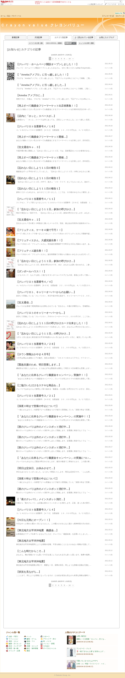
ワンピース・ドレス (83, 648)
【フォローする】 (108, 16)
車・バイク (46, 641)
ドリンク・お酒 (13, 651)
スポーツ (45, 636)
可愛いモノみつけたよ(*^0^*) (87, 661)
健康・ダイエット (14, 644)
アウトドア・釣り (48, 639)
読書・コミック (31, 646)
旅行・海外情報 (31, 648)
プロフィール (16, 16)
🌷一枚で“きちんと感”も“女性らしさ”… (90, 651)
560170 (118, 13)
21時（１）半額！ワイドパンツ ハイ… (91, 664)
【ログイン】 (120, 16)
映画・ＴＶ (29, 641)
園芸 (27, 651)
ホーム (3, 16)
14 (69, 59)
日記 (8, 16)
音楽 (27, 644)
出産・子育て (12, 636)
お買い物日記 (81, 636)
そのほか (45, 646)
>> (95, 4)
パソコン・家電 (48, 644)
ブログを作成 (111, 4)
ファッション (7, 4)
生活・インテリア (14, 646)
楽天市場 (121, 4)
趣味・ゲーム (30, 639)
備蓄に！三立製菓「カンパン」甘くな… (91, 639)
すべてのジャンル (48, 648)
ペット (28, 636)
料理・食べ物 (12, 648)
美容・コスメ (12, 641)
